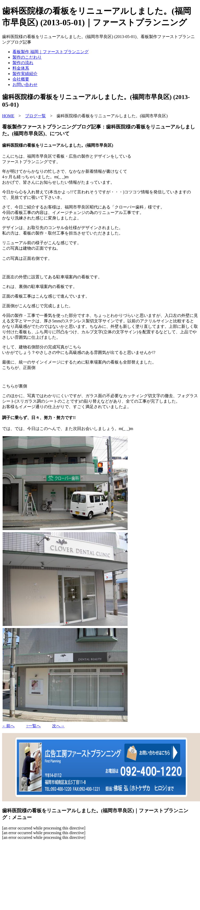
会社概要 (20, 79)
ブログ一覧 (35, 116)
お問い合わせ (25, 84)
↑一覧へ (33, 726)
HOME (8, 116)
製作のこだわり (27, 57)
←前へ (8, 726)
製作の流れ (22, 62)
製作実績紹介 (25, 73)
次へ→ (58, 726)
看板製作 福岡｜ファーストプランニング (50, 52)
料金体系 (20, 68)
